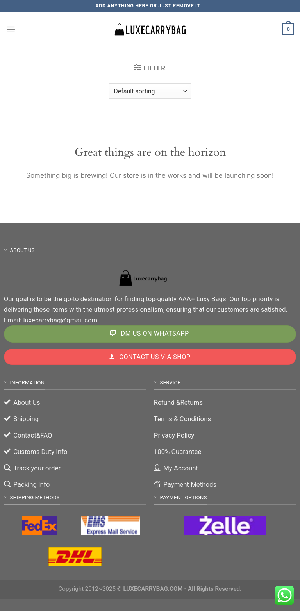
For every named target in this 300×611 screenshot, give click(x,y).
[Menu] (11, 29)
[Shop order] (150, 91)
